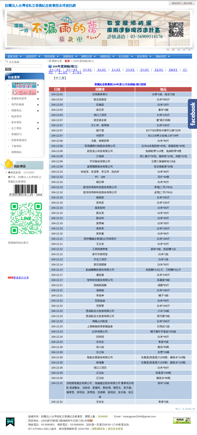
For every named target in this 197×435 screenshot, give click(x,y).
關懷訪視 (87, 56)
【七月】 (130, 69)
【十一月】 (71, 69)
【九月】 (101, 69)
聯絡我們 (176, 3)
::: (6, 55)
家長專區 (23, 123)
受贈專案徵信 (19, 140)
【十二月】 (55, 69)
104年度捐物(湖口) (83, 61)
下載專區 (16, 146)
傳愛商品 (106, 56)
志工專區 (23, 129)
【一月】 (77, 72)
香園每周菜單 (23, 99)
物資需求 (16, 116)
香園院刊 (16, 134)
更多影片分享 (18, 277)
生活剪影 (124, 56)
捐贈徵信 (69, 56)
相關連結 (16, 152)
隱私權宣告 (98, 428)
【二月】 (63, 72)
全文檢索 (14, 61)
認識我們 (32, 56)
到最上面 (190, 409)
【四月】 (173, 69)
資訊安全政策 (115, 428)
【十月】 (87, 69)
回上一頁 (180, 409)
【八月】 (116, 69)
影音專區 (143, 56)
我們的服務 (23, 105)
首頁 (67, 61)
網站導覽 (188, 3)
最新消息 (13, 56)
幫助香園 (50, 56)
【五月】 (159, 69)
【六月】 (144, 69)
